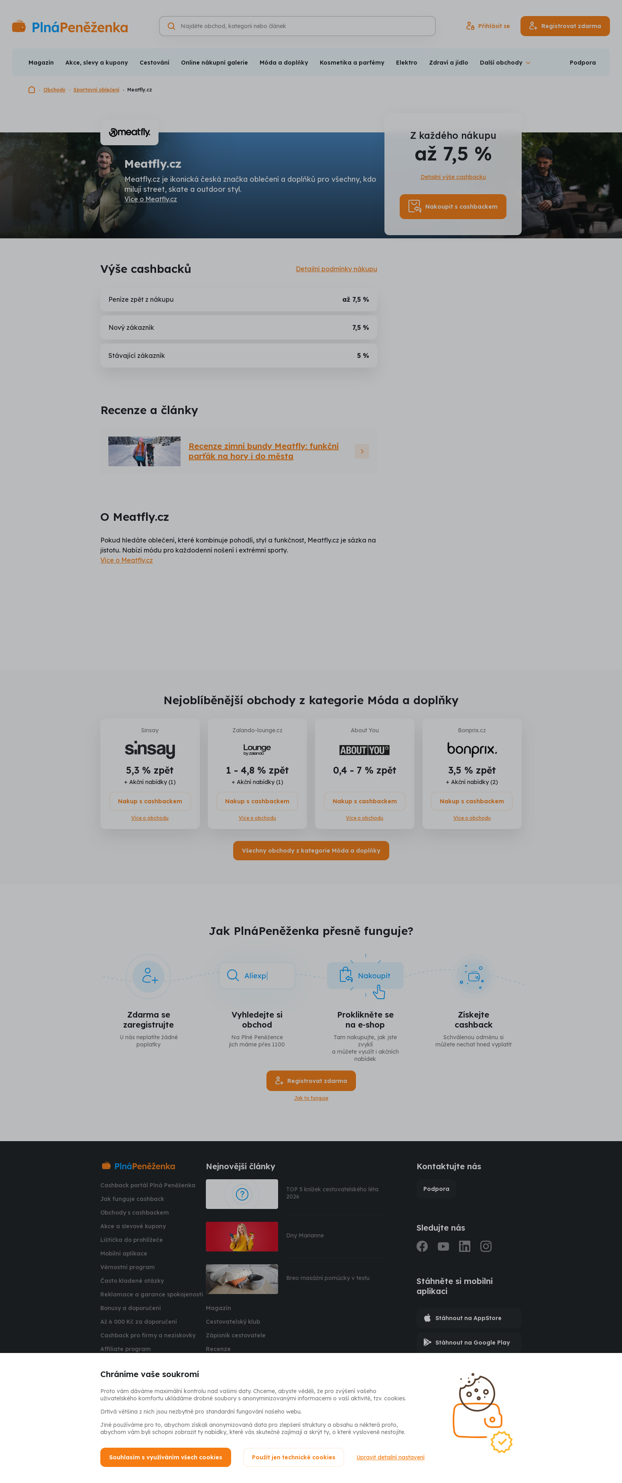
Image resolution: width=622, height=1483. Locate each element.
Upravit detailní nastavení (390, 1457)
